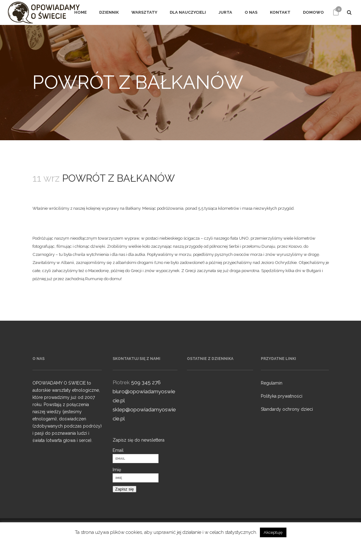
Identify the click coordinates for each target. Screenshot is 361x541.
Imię (117, 469)
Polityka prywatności (281, 396)
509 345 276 (146, 382)
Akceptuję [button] (273, 532)
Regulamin (271, 383)
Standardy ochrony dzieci (287, 409)
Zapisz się (124, 489)
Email (118, 450)
